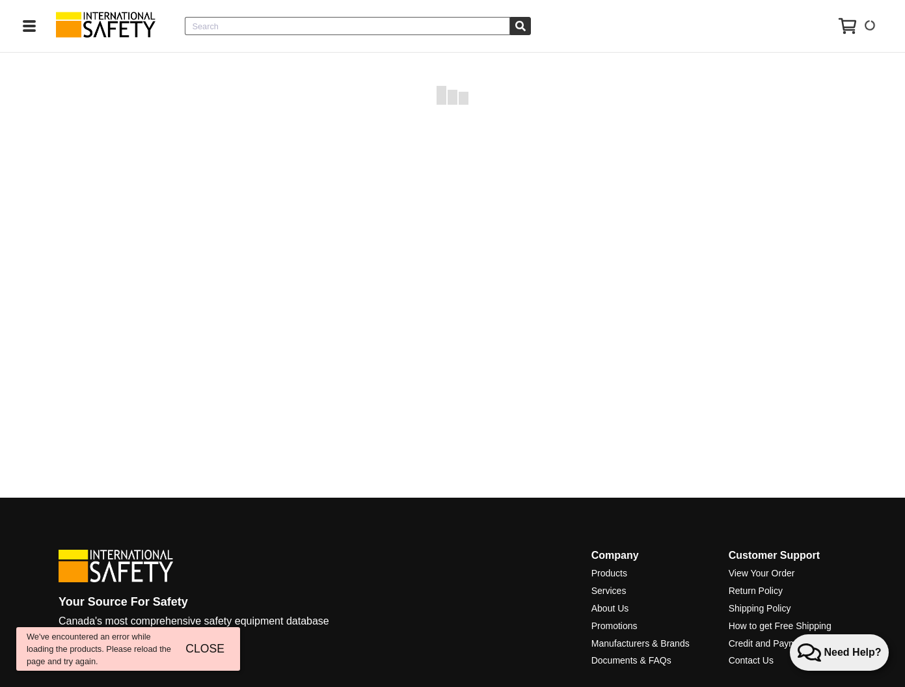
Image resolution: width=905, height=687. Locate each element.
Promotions (614, 626)
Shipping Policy (760, 608)
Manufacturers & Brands (640, 643)
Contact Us (751, 660)
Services (609, 591)
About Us (610, 608)
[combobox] (347, 26)
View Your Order (762, 573)
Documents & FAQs (631, 660)
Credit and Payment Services (787, 643)
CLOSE (204, 648)
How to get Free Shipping (780, 626)
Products (609, 573)
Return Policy (756, 591)
